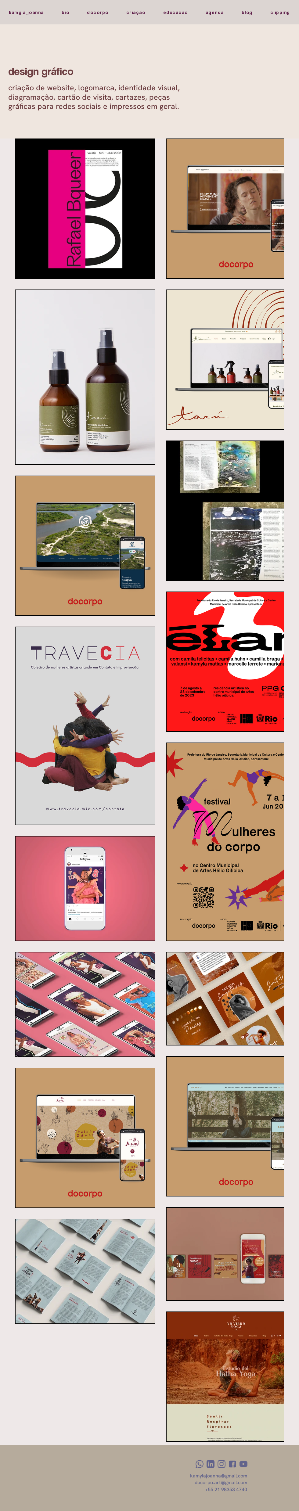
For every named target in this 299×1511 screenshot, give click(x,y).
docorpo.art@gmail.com (221, 1482)
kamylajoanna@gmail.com (218, 1476)
